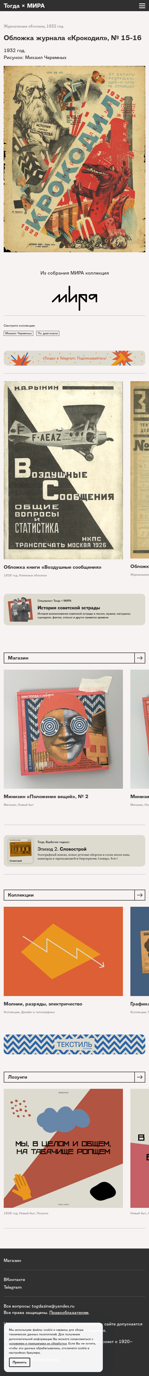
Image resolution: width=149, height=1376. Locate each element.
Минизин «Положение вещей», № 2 (46, 796)
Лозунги (42, 1213)
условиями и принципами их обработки (38, 1343)
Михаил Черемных (18, 333)
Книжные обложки (33, 575)
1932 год (54, 26)
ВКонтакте (14, 1279)
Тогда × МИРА (24, 6)
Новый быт (26, 805)
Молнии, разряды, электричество (43, 1004)
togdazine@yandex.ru (53, 1306)
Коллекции (11, 1012)
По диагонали (48, 333)
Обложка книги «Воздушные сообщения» (53, 567)
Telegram (13, 1287)
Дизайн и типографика (38, 1012)
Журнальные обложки (24, 26)
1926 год (10, 575)
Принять (20, 1362)
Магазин (10, 805)
